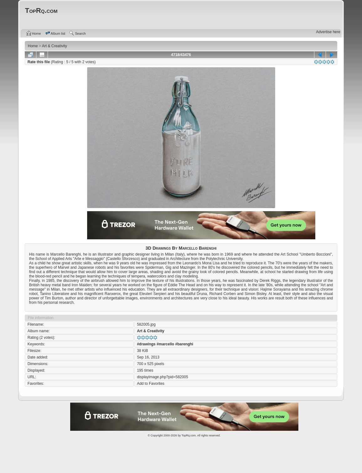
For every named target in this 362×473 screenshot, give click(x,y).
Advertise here (328, 32)
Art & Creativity (150, 331)
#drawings (146, 344)
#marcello (165, 344)
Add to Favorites (150, 383)
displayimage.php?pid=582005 (162, 377)
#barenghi (184, 344)
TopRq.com (188, 435)
